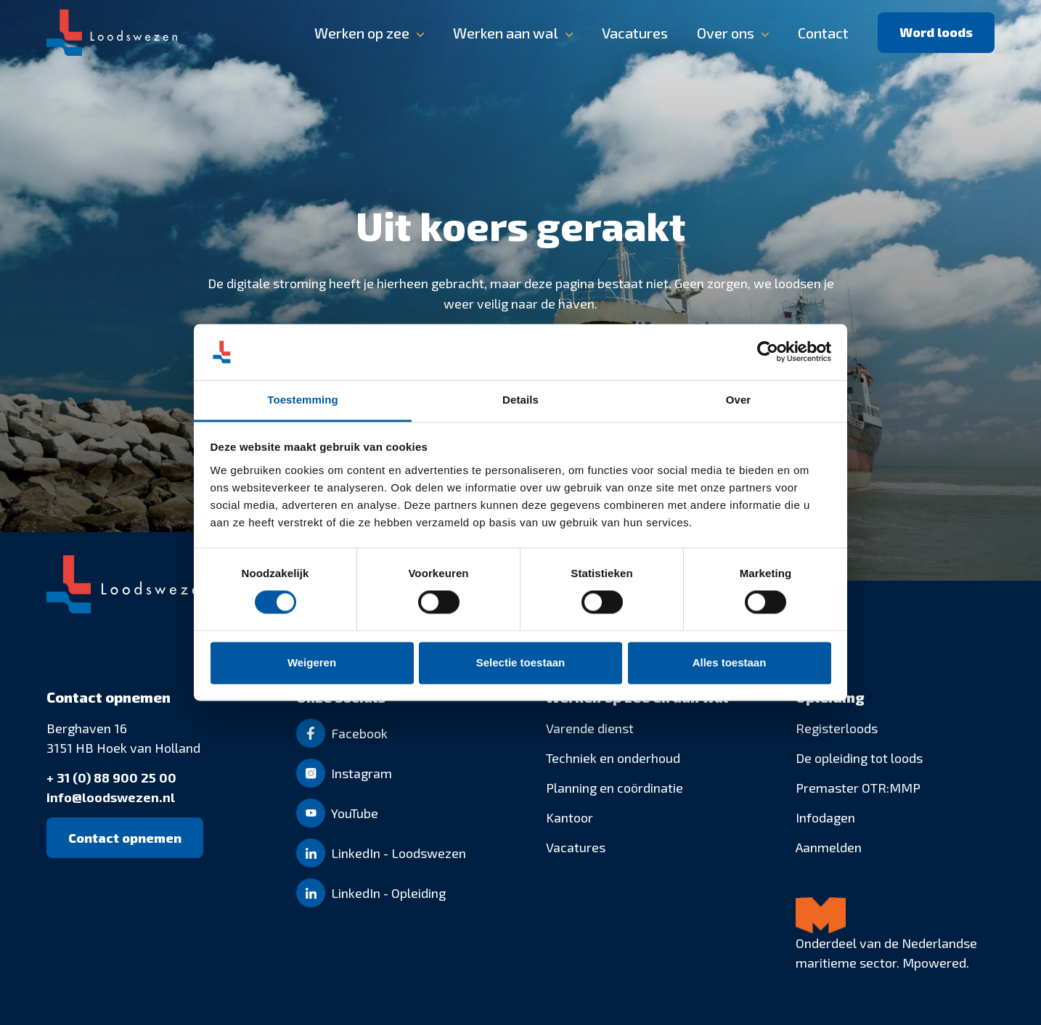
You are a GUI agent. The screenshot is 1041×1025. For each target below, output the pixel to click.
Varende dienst (590, 728)
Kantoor (569, 817)
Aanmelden (829, 847)
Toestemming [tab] (302, 399)
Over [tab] (738, 399)
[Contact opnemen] (124, 837)
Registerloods (837, 728)
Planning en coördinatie (614, 788)
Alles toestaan (730, 662)
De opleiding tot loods (859, 758)
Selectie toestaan (521, 662)
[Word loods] (936, 32)
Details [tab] (520, 399)
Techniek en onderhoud (613, 758)
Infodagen (825, 817)
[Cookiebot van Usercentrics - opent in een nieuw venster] (767, 352)
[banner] (520, 32)
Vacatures (635, 32)
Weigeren (311, 662)
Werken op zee (361, 32)
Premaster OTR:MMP (858, 788)
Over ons (725, 32)
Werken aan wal (505, 32)
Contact (823, 32)
